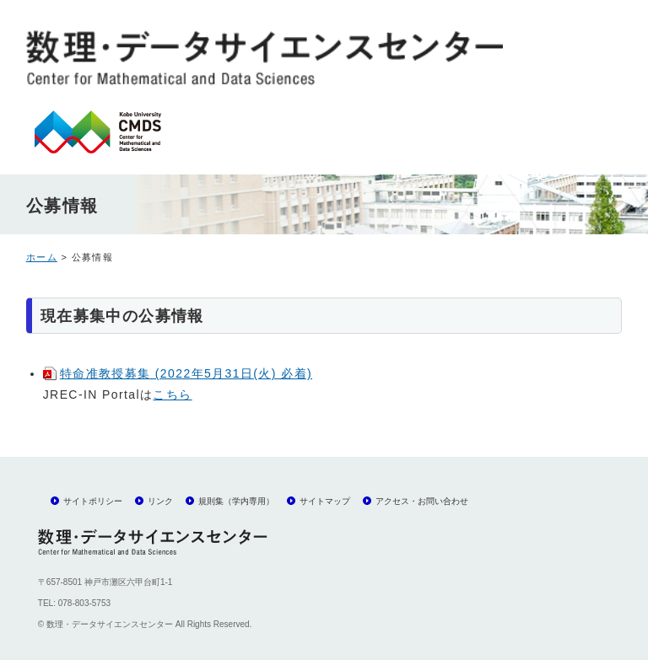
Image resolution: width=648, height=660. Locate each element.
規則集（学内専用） (236, 501)
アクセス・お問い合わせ (421, 501)
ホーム (41, 257)
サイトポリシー (92, 501)
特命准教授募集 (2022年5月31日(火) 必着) (186, 373)
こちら (172, 394)
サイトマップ (325, 501)
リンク (160, 501)
